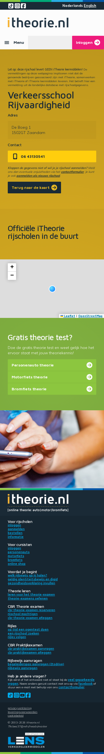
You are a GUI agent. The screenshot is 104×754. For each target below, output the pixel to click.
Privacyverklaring (20, 708)
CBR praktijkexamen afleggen (29, 652)
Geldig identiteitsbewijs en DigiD (33, 579)
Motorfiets (16, 556)
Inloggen (14, 525)
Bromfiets (15, 560)
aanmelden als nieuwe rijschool (38, 176)
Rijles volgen (17, 637)
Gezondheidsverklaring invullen (31, 583)
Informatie (16, 537)
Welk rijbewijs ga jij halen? (27, 575)
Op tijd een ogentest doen (28, 629)
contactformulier (72, 172)
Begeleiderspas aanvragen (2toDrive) (36, 664)
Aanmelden (16, 529)
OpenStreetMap (90, 316)
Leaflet (67, 316)
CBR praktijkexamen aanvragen (31, 649)
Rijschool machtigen (23, 614)
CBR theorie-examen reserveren (31, 610)
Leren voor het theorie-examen (31, 594)
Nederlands (72, 5)
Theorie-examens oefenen (28, 598)
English (90, 5)
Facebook (85, 683)
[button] (52, 288)
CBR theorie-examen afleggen (30, 618)
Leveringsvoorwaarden (22, 712)
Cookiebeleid (16, 715)
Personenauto (19, 552)
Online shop (17, 564)
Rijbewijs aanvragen (22, 668)
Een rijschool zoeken (23, 633)
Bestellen (15, 533)
